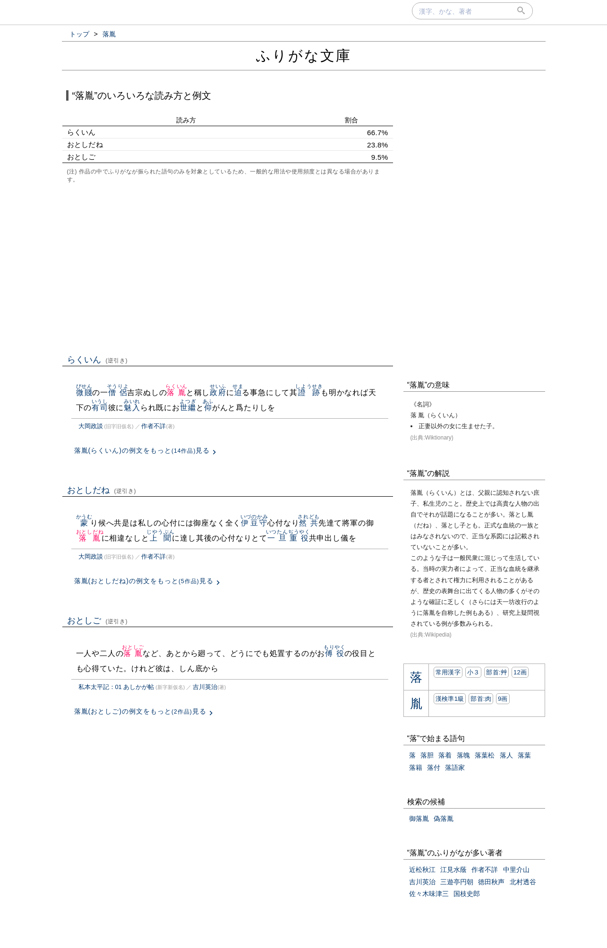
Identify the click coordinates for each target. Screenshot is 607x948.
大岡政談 (90, 426)
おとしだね (102, 490)
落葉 (524, 755)
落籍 (415, 767)
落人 (506, 755)
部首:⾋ (496, 672)
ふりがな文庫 (303, 55)
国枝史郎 (466, 893)
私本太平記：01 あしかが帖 (116, 686)
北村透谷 (523, 882)
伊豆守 (254, 523)
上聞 (160, 538)
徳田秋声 (491, 882)
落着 (445, 755)
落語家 (455, 767)
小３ (473, 672)
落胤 (176, 392)
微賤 (84, 392)
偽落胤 (443, 818)
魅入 (132, 408)
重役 (299, 538)
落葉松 (485, 755)
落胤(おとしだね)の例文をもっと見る (144, 581)
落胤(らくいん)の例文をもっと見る (142, 450)
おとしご (97, 620)
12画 (520, 672)
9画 (503, 698)
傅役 (335, 653)
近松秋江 (422, 869)
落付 (433, 767)
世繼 (188, 408)
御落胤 (419, 818)
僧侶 (118, 392)
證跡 (309, 392)
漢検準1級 (450, 698)
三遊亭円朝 (456, 882)
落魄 (463, 755)
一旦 (277, 538)
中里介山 (516, 869)
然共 (309, 523)
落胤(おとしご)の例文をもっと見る (140, 711)
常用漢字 (448, 672)
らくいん (97, 359)
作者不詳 (153, 426)
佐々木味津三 (429, 893)
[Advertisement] (227, 268)
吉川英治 (205, 686)
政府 (218, 392)
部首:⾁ (480, 698)
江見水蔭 (453, 869)
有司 (100, 408)
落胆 (427, 755)
